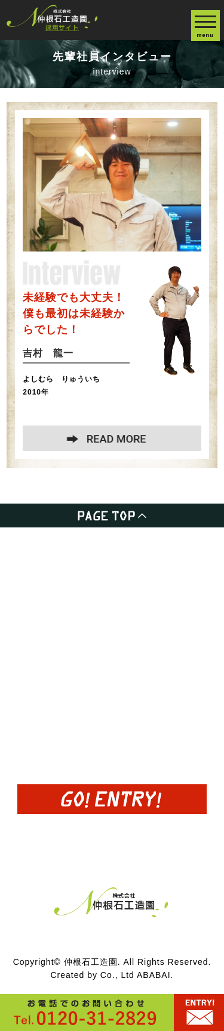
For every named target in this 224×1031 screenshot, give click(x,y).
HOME (22, 549)
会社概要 (27, 711)
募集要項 (27, 678)
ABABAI (154, 975)
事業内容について (47, 581)
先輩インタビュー (47, 646)
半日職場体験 (37, 614)
